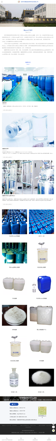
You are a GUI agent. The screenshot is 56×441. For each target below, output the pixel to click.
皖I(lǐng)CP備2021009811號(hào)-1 (31, 432)
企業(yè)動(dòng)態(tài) (7, 110)
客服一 (14, 404)
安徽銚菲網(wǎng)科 (15, 432)
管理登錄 (22, 432)
